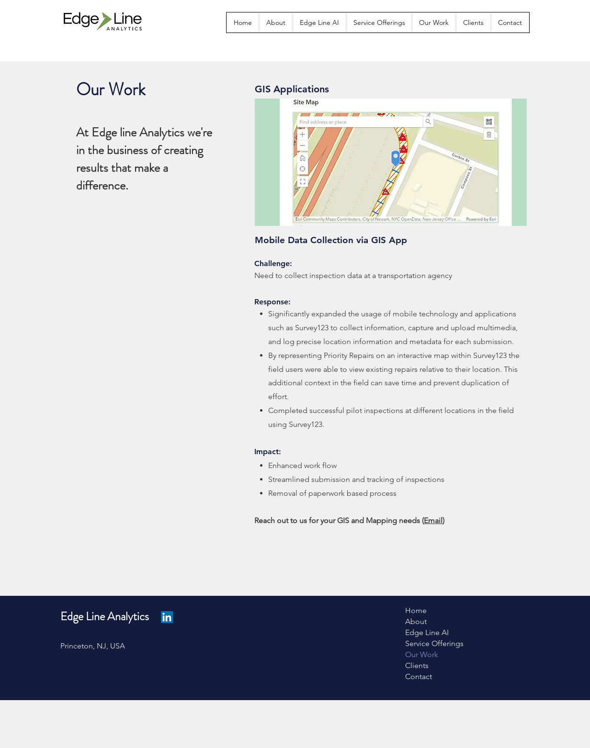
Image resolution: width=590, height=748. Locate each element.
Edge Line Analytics (104, 616)
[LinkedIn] (167, 617)
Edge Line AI (427, 632)
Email (433, 520)
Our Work (421, 654)
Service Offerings (434, 643)
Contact (418, 676)
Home (416, 610)
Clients (417, 665)
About (416, 621)
